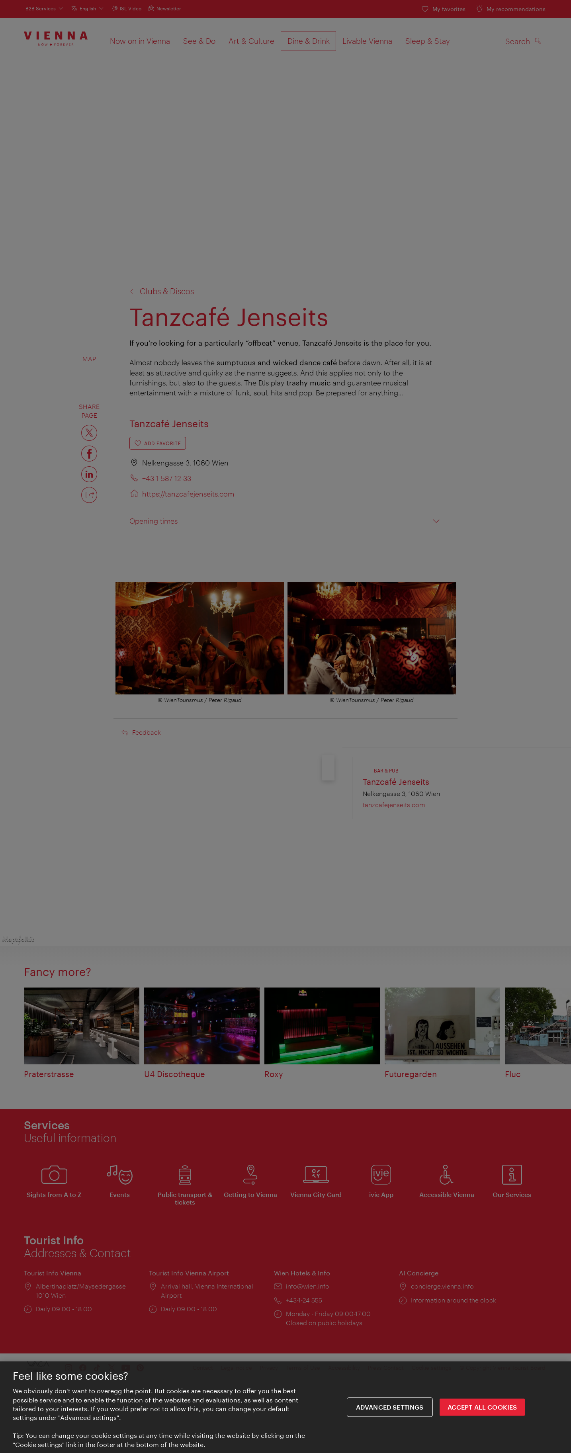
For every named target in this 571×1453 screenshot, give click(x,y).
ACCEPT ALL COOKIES (482, 1410)
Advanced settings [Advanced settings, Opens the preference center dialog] (390, 1410)
